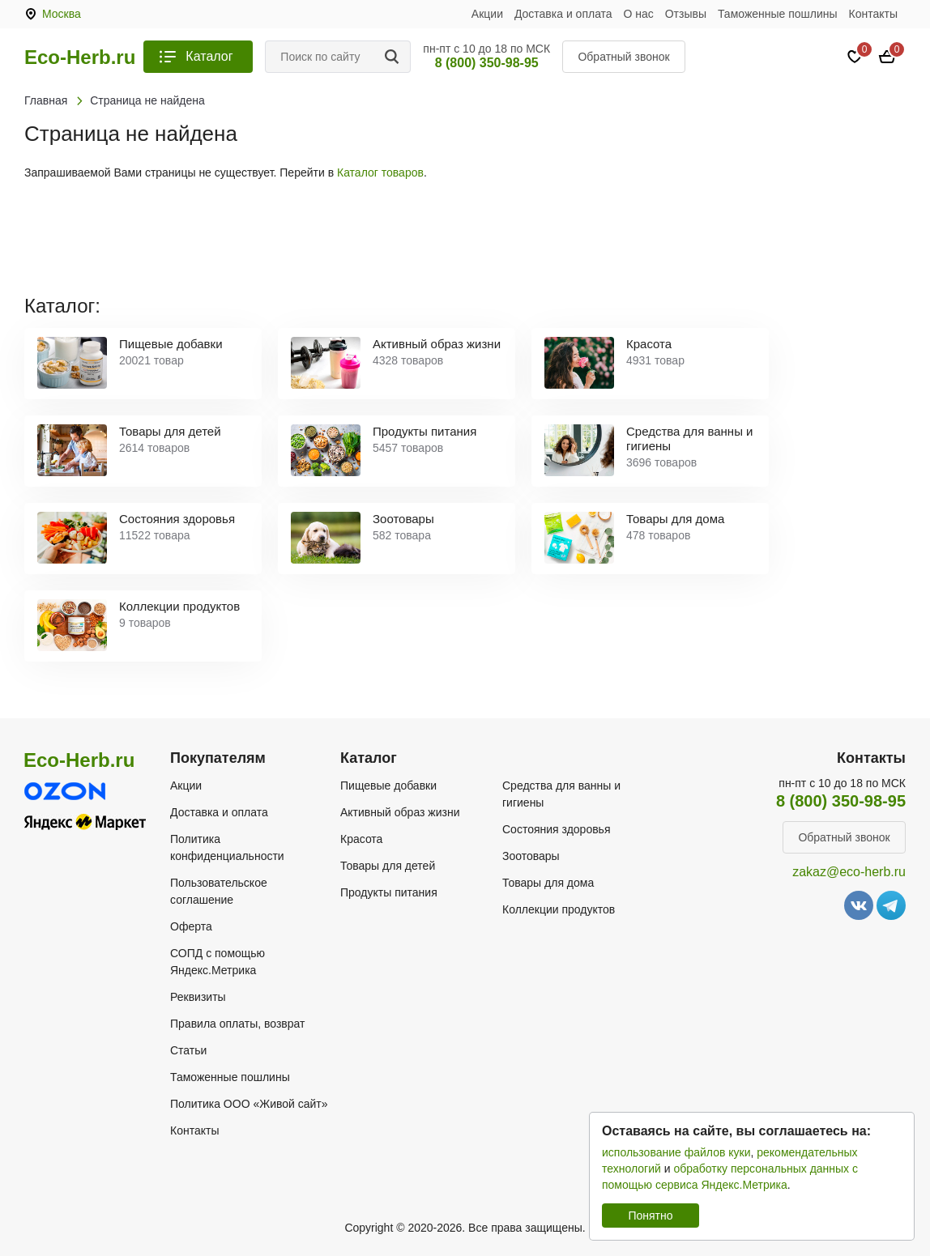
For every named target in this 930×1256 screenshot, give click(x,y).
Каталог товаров (380, 172)
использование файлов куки (676, 1152)
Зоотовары (531, 855)
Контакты (873, 13)
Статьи (188, 1050)
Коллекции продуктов (558, 909)
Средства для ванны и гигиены (561, 794)
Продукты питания (388, 892)
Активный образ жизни (399, 812)
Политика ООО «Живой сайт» (249, 1103)
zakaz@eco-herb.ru (849, 872)
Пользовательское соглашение (218, 891)
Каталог (209, 56)
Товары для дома (548, 882)
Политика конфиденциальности (227, 847)
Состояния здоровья (556, 829)
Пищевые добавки (388, 785)
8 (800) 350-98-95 (487, 63)
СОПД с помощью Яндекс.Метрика (217, 962)
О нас (639, 13)
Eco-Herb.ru (79, 57)
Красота (361, 838)
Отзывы (685, 13)
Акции (487, 13)
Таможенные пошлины (778, 13)
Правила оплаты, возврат (237, 1023)
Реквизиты (198, 996)
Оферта (191, 926)
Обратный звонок (623, 56)
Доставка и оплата (563, 13)
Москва (61, 13)
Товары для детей (387, 865)
